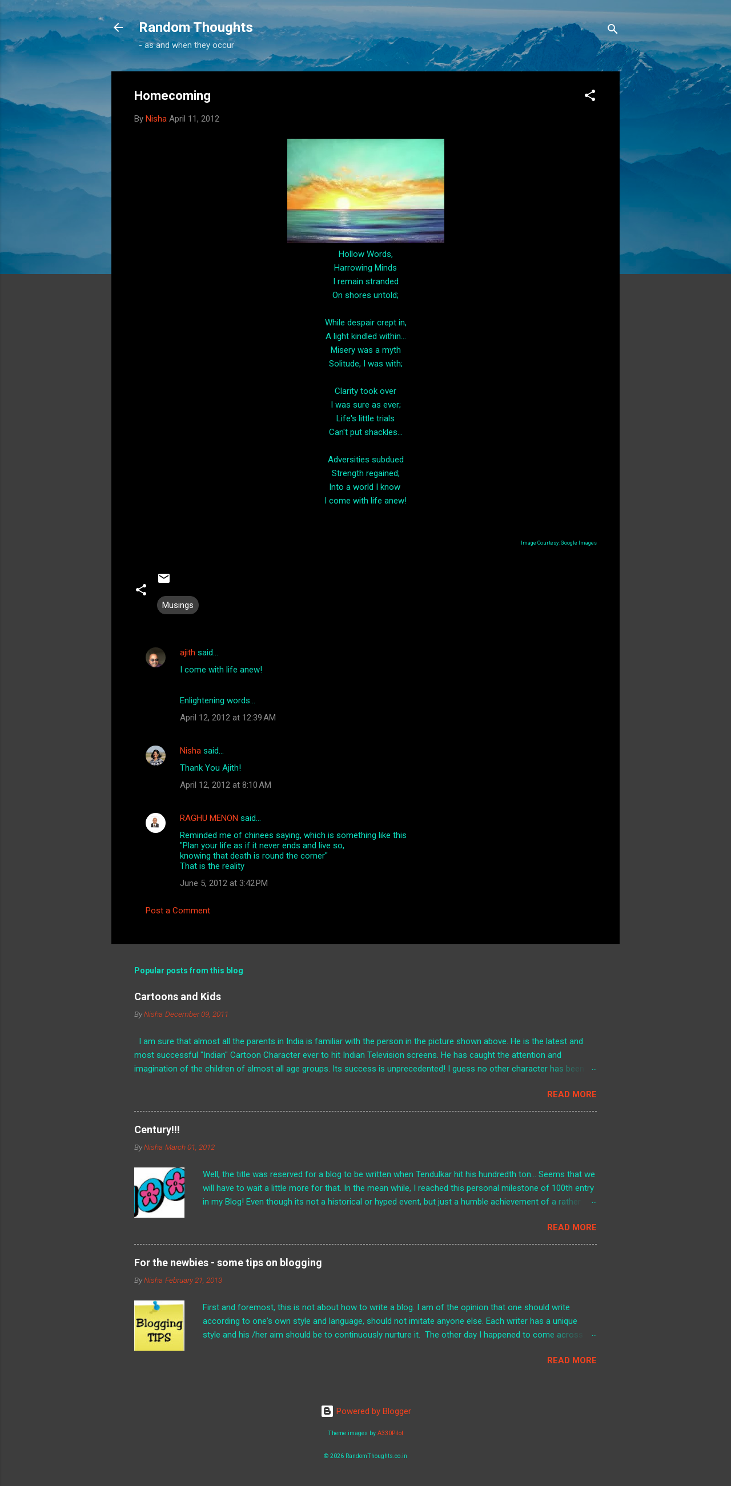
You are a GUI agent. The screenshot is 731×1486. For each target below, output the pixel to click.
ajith (187, 652)
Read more (572, 1094)
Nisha (190, 751)
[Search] (613, 31)
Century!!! (157, 1129)
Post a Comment (178, 910)
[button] (590, 97)
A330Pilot (390, 1433)
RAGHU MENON (209, 818)
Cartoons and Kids (177, 996)
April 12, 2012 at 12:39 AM (228, 717)
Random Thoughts (196, 27)
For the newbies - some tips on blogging (228, 1262)
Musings (178, 605)
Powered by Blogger (365, 1411)
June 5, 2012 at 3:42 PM (224, 883)
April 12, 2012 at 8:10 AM (225, 785)
